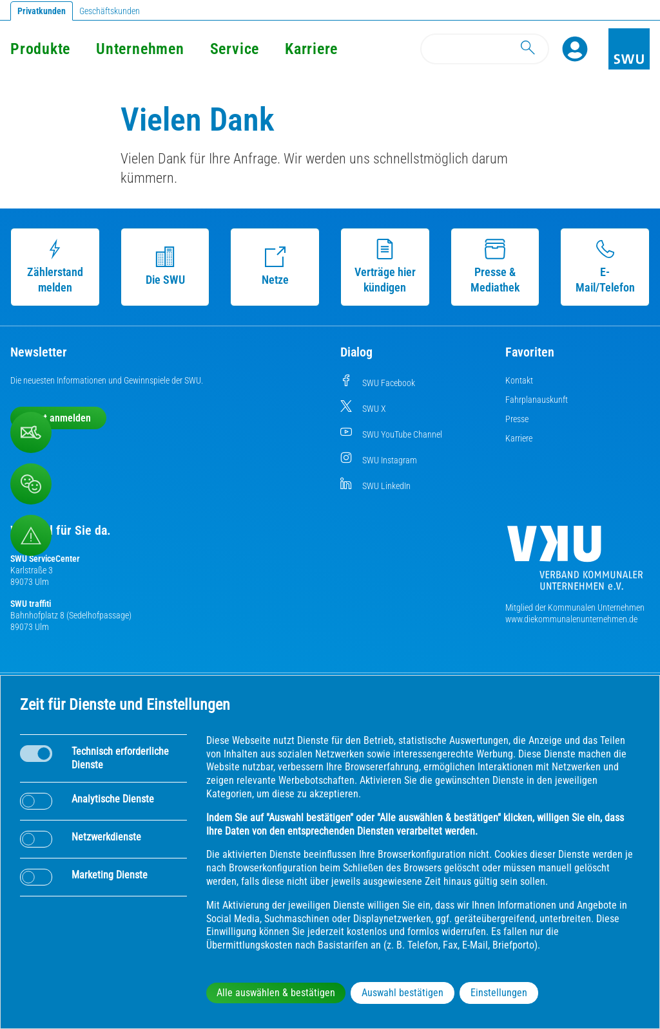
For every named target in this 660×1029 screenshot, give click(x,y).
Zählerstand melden (55, 266)
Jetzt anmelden (58, 418)
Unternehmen (140, 49)
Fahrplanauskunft (536, 399)
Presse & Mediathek (495, 266)
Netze (275, 266)
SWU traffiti (30, 603)
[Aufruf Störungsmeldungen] (31, 535)
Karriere (311, 49)
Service (234, 49)
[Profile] (575, 49)
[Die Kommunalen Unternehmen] (575, 563)
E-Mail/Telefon (605, 266)
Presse (517, 419)
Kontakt (519, 380)
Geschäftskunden (109, 11)
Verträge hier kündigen (385, 266)
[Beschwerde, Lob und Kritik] (31, 484)
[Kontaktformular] (31, 432)
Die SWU (165, 266)
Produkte (40, 49)
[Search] (484, 48)
